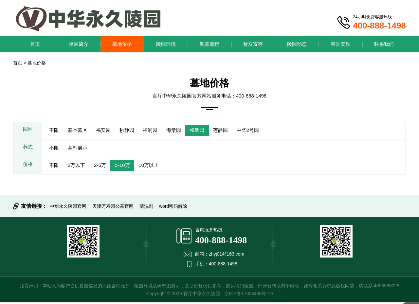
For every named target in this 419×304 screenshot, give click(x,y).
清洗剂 (146, 207)
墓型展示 (80, 149)
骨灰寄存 (253, 44)
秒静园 (134, 131)
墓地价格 (122, 44)
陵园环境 (166, 44)
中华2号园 (266, 131)
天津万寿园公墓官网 (113, 207)
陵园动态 (297, 44)
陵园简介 (78, 44)
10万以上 (157, 167)
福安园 (109, 131)
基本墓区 (80, 131)
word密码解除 (173, 207)
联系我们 (384, 44)
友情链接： (34, 207)
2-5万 (105, 167)
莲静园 (236, 131)
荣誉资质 (340, 44)
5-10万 (129, 167)
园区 (28, 131)
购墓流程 (209, 44)
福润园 (160, 131)
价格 (28, 167)
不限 (55, 131)
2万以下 (79, 167)
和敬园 (211, 131)
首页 (35, 44)
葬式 (28, 149)
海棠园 (185, 131)
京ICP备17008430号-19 (249, 295)
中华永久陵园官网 (68, 207)
